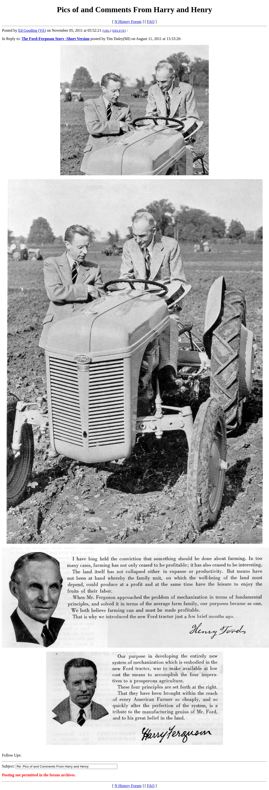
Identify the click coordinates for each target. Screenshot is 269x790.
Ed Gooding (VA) (32, 30)
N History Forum (128, 22)
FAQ (151, 22)
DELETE (119, 30)
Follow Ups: (11, 755)
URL (106, 30)
